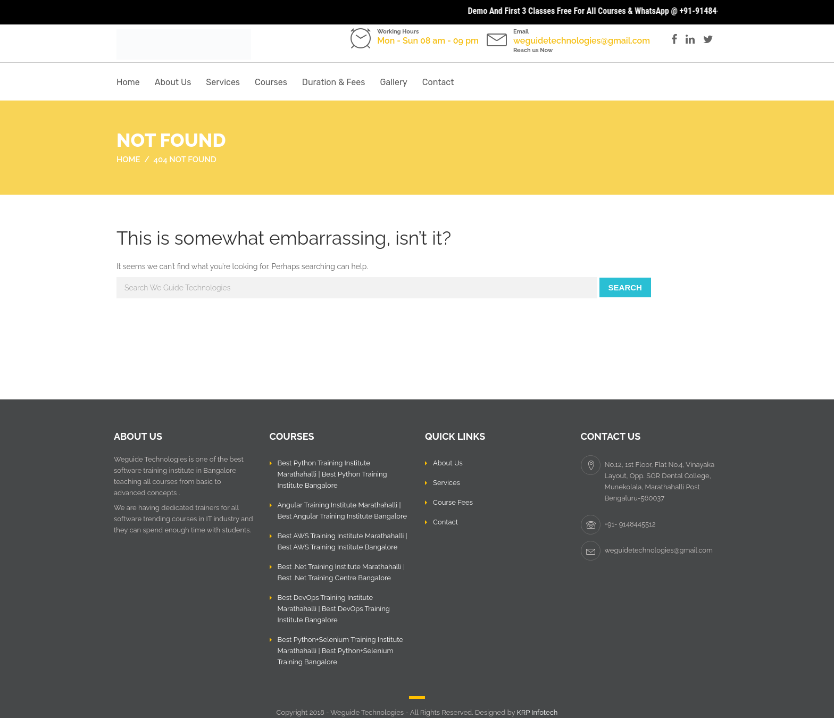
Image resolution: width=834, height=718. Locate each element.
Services (223, 82)
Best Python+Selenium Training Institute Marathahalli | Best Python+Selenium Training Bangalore (341, 651)
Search (625, 287)
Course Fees (453, 502)
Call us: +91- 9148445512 (410, 50)
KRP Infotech (536, 712)
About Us (173, 82)
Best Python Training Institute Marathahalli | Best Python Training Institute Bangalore (332, 474)
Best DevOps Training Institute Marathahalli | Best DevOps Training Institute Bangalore (334, 609)
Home (128, 82)
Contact (438, 82)
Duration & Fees (333, 82)
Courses (271, 82)
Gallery (393, 82)
